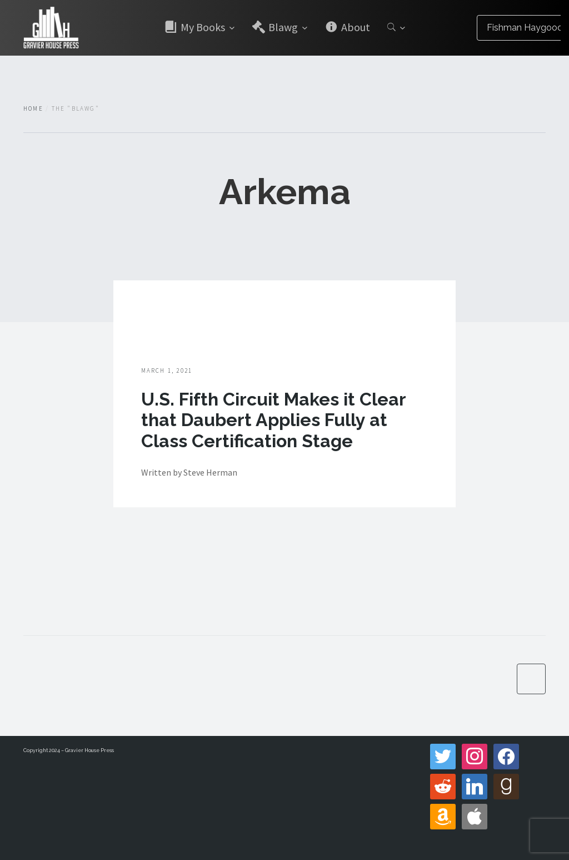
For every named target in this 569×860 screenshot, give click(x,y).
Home (33, 108)
